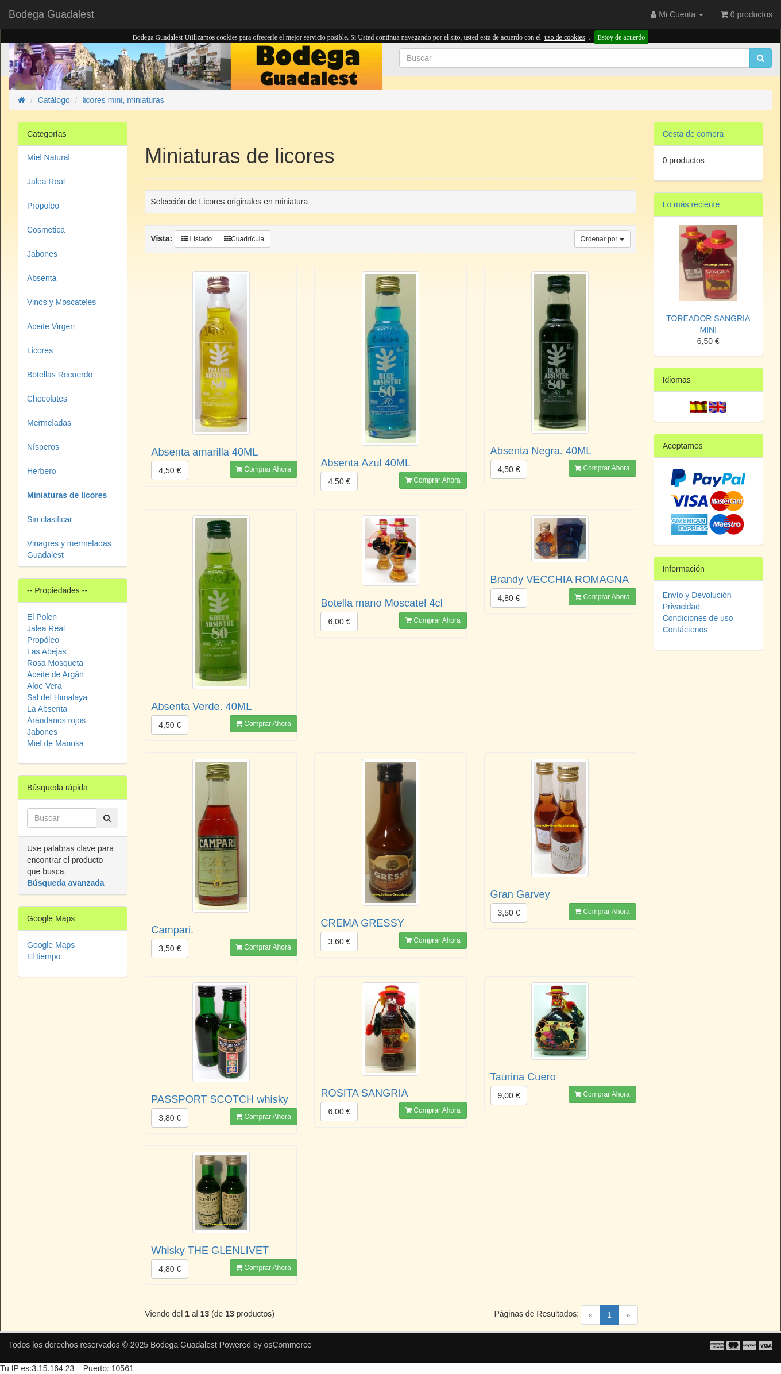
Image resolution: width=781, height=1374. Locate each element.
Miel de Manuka (55, 743)
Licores (40, 350)
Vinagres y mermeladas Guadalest (69, 549)
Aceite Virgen (51, 326)
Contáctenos (685, 629)
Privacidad (681, 606)
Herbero (41, 471)
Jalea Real (46, 181)
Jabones (42, 253)
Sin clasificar (49, 519)
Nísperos (43, 446)
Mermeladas (49, 422)
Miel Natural (48, 157)
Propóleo (43, 639)
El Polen (42, 617)
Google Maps (51, 945)
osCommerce (288, 1344)
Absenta (41, 278)
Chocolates (47, 398)
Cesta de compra (693, 133)
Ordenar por (602, 239)
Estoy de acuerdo (621, 37)
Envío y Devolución (697, 595)
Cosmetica (46, 229)
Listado (196, 239)
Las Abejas (47, 651)
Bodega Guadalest (51, 14)
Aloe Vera (44, 685)
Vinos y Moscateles (61, 302)
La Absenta (47, 708)
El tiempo (43, 956)
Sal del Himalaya (57, 697)
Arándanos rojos (56, 720)
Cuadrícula (244, 239)
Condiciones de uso (698, 618)
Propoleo (43, 205)
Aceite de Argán (55, 674)
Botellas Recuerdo (59, 374)
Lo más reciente (691, 204)
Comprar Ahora (263, 469)
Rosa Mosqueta (55, 662)
